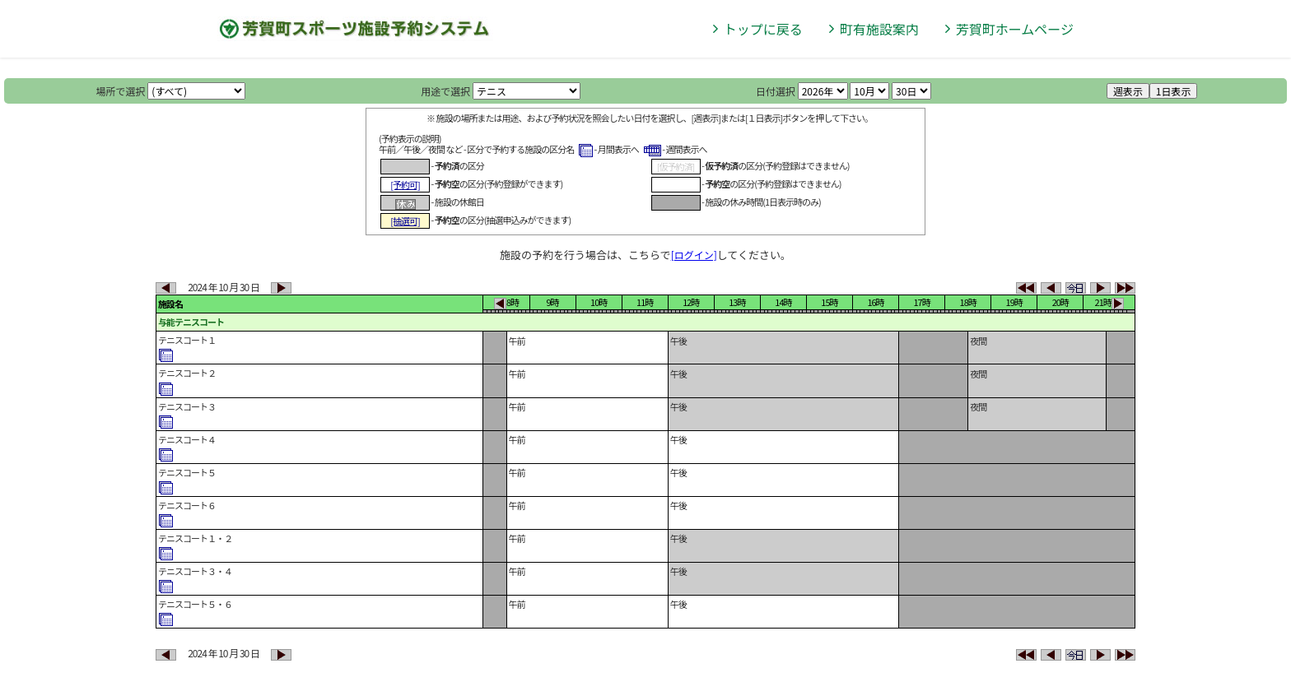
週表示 (1128, 91)
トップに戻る (763, 29)
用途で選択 (445, 91)
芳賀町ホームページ (1015, 29)
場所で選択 (121, 91)
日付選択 (775, 91)
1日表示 (1173, 91)
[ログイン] (694, 255)
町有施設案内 (879, 29)
